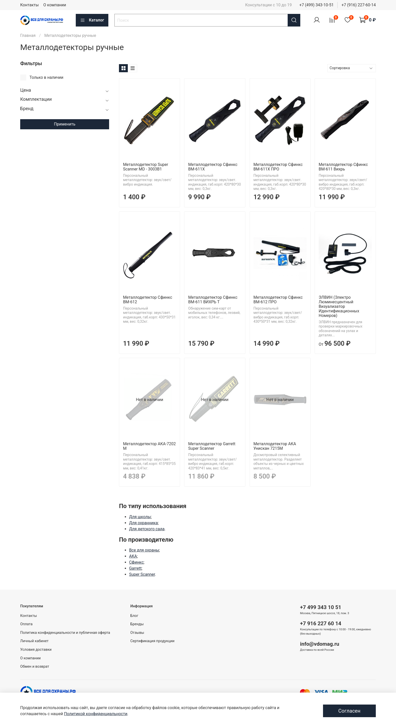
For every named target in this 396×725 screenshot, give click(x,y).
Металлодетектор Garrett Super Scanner (211, 446)
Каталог (92, 20)
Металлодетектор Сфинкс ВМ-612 (147, 299)
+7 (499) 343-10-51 (316, 5)
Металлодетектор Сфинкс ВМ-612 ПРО (278, 299)
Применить (65, 124)
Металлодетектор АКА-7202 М (149, 446)
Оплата (26, 624)
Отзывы (137, 633)
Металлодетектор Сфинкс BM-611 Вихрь (343, 166)
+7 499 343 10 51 (320, 607)
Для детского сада (146, 529)
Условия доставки (36, 649)
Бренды (137, 624)
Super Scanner (142, 574)
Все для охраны (144, 550)
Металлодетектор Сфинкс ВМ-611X (212, 166)
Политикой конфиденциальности (95, 713)
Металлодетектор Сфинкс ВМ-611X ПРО (278, 166)
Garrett (135, 568)
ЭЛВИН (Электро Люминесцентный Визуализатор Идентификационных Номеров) (339, 306)
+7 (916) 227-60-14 (358, 5)
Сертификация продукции (152, 641)
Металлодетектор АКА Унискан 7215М (275, 446)
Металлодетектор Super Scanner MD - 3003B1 (145, 166)
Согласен (349, 711)
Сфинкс (136, 562)
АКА (133, 556)
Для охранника (143, 522)
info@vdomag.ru (319, 644)
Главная (28, 35)
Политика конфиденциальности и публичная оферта (65, 633)
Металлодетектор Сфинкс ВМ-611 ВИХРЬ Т (212, 299)
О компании (54, 5)
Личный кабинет (34, 641)
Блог (134, 616)
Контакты (29, 5)
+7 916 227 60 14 (320, 623)
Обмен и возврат (34, 666)
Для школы (140, 516)
